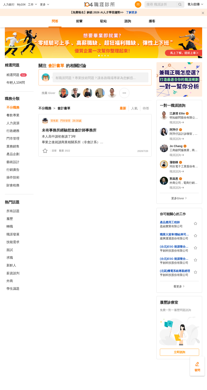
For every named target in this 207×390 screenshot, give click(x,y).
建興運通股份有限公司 (174, 238)
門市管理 (12, 138)
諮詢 (128, 21)
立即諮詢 (179, 352)
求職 (9, 257)
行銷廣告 (12, 169)
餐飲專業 (12, 115)
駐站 (103, 21)
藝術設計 (12, 162)
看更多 (177, 286)
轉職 (9, 226)
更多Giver (177, 198)
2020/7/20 (142, 151)
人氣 (134, 108)
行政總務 (12, 130)
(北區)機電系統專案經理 (175, 270)
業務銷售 (12, 146)
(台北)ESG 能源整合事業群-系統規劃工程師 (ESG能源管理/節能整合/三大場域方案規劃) (175, 246)
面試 (9, 250)
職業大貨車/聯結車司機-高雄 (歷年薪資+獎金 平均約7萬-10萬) (175, 234)
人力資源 (12, 123)
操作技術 (12, 177)
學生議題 (12, 288)
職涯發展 (12, 234)
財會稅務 (12, 185)
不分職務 (12, 107)
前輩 (79, 21)
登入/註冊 (194, 4)
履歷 (9, 218)
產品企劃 (12, 154)
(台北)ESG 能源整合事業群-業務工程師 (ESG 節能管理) (175, 258)
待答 (146, 108)
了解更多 (131, 12)
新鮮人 (11, 265)
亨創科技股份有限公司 (174, 250)
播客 (152, 21)
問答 (55, 21)
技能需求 (12, 242)
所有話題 (12, 211)
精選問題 (16, 75)
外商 (9, 281)
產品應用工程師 (170, 222)
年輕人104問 (15, 82)
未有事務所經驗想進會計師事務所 (69, 130)
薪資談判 (12, 273)
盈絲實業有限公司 (171, 226)
